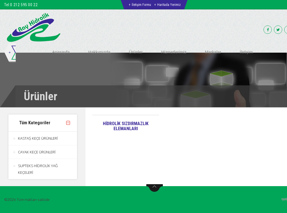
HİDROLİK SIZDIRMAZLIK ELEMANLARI (126, 126)
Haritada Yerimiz (169, 5)
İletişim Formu (141, 5)
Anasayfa (61, 52)
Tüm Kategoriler (34, 122)
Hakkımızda (99, 52)
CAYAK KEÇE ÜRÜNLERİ (36, 152)
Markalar (213, 52)
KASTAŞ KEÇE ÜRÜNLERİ (38, 138)
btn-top (154, 188)
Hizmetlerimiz (173, 52)
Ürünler (136, 52)
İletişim (246, 52)
